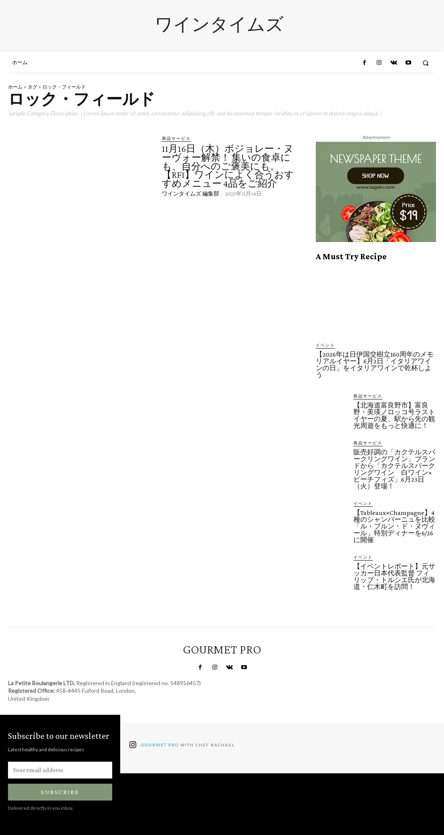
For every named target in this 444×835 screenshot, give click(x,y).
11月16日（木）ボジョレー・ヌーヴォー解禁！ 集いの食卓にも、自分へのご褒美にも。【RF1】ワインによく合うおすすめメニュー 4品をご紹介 (228, 165)
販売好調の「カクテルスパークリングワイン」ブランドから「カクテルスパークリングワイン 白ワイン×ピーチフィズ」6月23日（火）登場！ (394, 469)
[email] (60, 770)
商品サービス (176, 138)
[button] (426, 62)
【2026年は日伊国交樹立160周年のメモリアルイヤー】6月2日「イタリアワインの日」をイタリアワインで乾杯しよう (375, 365)
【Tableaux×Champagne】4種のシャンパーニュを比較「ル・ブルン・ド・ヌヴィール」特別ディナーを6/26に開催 (394, 526)
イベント (325, 345)
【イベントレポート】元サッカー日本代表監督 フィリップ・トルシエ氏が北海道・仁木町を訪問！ (394, 577)
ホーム (15, 87)
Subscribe (60, 792)
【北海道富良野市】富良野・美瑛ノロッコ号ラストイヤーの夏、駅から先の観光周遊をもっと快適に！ (394, 415)
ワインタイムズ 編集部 (190, 193)
